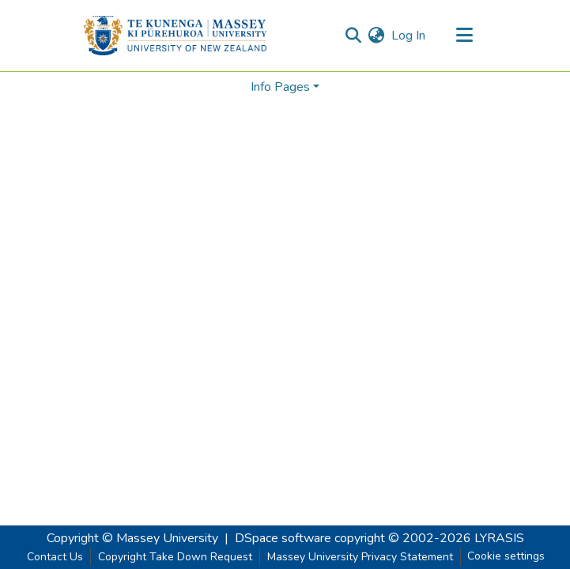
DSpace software (283, 538)
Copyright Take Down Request (175, 556)
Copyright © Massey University (132, 538)
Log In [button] (409, 35)
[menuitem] (377, 35)
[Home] (175, 35)
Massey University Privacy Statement (360, 556)
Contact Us (55, 556)
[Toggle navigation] (465, 36)
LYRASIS (499, 538)
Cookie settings (506, 555)
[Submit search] (354, 35)
